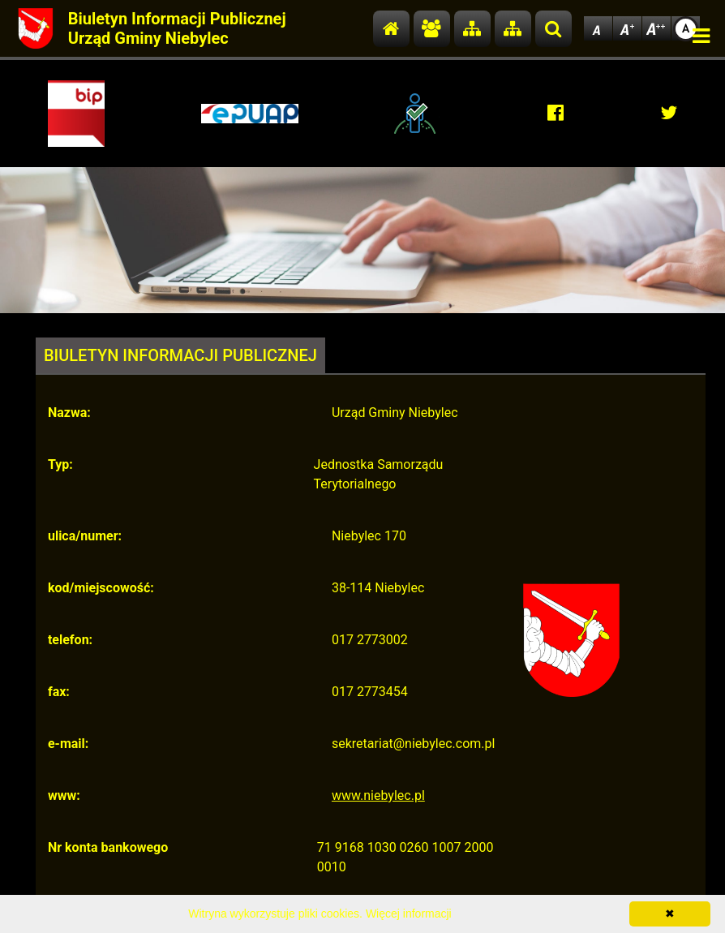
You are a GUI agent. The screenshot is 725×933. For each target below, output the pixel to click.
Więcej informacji (409, 913)
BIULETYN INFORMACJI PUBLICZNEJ (180, 355)
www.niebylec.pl (378, 795)
